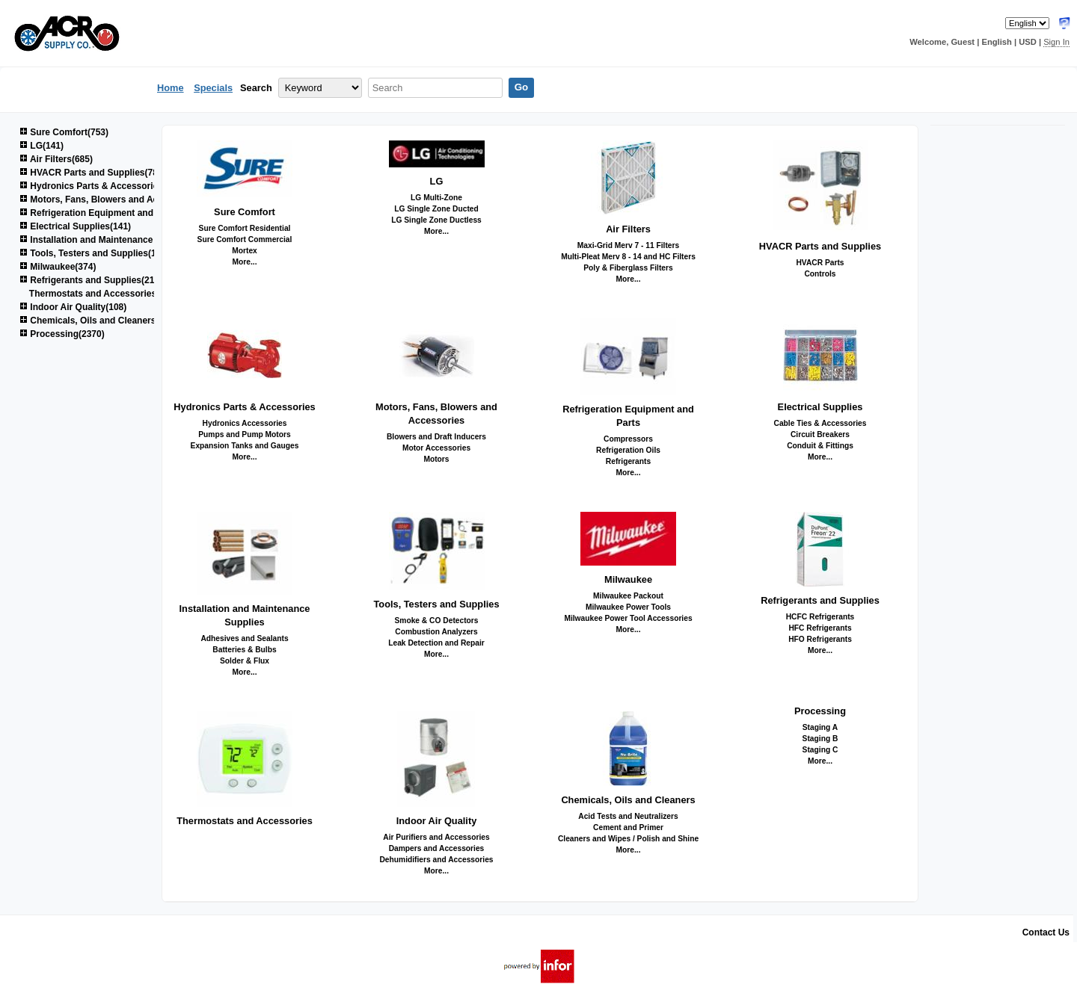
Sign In (1056, 41)
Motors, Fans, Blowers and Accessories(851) (120, 199)
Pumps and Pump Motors (244, 434)
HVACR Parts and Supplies (820, 246)
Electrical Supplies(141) (75, 226)
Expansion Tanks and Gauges (245, 446)
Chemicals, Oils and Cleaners (628, 799)
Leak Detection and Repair (436, 643)
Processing (820, 711)
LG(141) (41, 145)
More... (245, 262)
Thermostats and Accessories (245, 820)
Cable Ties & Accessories (819, 423)
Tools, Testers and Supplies (436, 604)
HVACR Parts (820, 263)
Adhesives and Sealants (244, 638)
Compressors (628, 439)
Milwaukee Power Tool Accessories (628, 618)
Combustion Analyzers (436, 632)
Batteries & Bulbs (244, 650)
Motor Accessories (436, 448)
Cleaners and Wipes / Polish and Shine (628, 839)
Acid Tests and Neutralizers (628, 816)
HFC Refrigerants (819, 628)
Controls (819, 274)
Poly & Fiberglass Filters (627, 268)
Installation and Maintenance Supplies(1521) (118, 240)
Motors (436, 459)
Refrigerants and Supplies (820, 600)
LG (437, 181)
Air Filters (628, 229)
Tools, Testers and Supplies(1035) (96, 253)
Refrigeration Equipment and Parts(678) (109, 213)
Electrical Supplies (820, 406)
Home (170, 87)
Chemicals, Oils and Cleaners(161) (98, 320)
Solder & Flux (244, 661)
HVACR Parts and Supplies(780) (92, 172)
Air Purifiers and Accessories (436, 837)
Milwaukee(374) (57, 267)
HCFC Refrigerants (820, 617)
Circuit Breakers (820, 434)
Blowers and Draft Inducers (436, 437)
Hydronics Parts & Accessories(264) (101, 186)
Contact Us (1046, 932)
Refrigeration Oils (628, 450)
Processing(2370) (62, 334)
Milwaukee (628, 579)
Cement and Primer (628, 827)
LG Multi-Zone (436, 198)
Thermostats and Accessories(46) (101, 293)
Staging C (820, 750)
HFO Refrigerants (820, 639)
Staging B (820, 738)
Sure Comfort (244, 211)
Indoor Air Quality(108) (72, 307)
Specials (213, 87)
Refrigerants (628, 461)
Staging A (820, 727)
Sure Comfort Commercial (244, 239)
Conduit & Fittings (820, 446)
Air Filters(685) (56, 159)
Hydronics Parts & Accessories (244, 406)
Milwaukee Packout (628, 596)
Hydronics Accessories (245, 423)
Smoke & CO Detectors (436, 620)
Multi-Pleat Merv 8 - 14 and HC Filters (628, 257)
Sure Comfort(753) (63, 132)
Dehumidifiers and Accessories (436, 860)
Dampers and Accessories (437, 848)
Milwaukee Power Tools (628, 607)
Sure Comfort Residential (245, 228)
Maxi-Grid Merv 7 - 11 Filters (628, 245)
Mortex (244, 251)
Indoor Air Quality (436, 820)
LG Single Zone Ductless (436, 220)
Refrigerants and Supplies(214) (90, 280)
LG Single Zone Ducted (436, 209)
